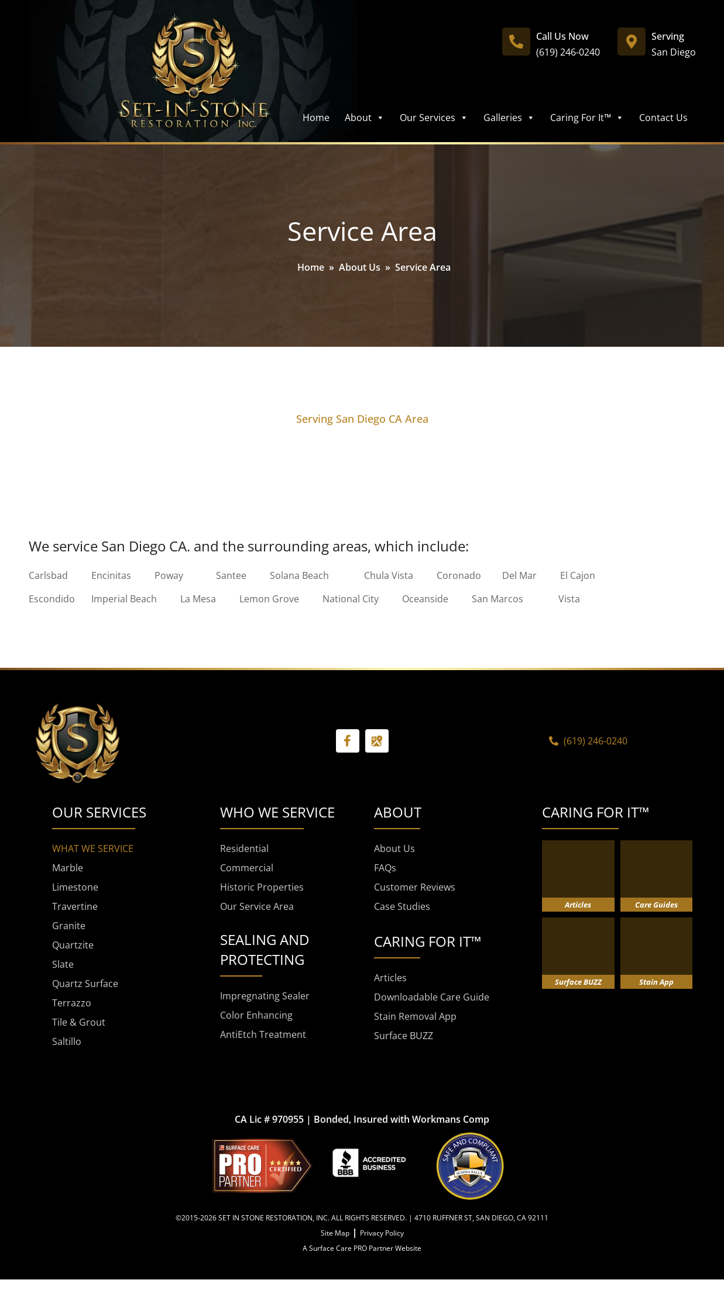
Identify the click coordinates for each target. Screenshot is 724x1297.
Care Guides (656, 904)
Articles (390, 977)
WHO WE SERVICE (277, 812)
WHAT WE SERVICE (92, 848)
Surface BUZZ (403, 1035)
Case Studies (402, 906)
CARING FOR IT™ (595, 812)
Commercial (246, 867)
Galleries (509, 117)
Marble (67, 867)
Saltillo (66, 1041)
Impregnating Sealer (265, 995)
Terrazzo (71, 1002)
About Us (359, 267)
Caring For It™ (587, 117)
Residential (244, 848)
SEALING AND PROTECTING (264, 949)
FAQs (385, 867)
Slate (63, 964)
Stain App (656, 982)
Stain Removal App (415, 1016)
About (365, 117)
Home (316, 117)
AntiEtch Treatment (263, 1034)
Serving (667, 36)
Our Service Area (257, 906)
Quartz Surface (85, 983)
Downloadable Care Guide (431, 997)
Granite (68, 925)
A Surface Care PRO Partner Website (362, 1248)
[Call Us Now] (516, 41)
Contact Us (663, 117)
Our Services (434, 117)
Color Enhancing (256, 1015)
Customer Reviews (414, 887)
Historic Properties (262, 887)
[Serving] (631, 41)
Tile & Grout (78, 1022)
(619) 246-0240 (568, 52)
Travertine (75, 906)
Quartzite (73, 945)
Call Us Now (562, 36)
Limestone (75, 887)
